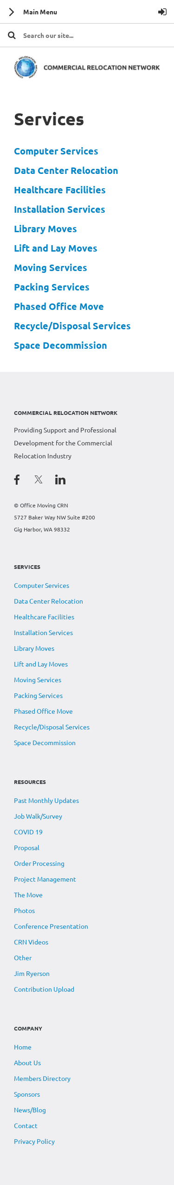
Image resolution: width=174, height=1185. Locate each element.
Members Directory (42, 1078)
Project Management (45, 879)
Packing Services (52, 287)
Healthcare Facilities (60, 190)
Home (23, 1047)
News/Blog (30, 1109)
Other (23, 957)
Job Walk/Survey (38, 816)
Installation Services (59, 209)
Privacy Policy (34, 1141)
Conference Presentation (51, 926)
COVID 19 (28, 831)
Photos (24, 910)
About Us (27, 1062)
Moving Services (50, 267)
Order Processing (39, 863)
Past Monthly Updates (46, 800)
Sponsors (27, 1094)
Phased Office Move (59, 306)
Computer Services (56, 151)
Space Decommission (60, 345)
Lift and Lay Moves (55, 248)
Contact (26, 1125)
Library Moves (45, 228)
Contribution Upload (44, 989)
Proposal (26, 847)
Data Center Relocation (66, 170)
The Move (28, 894)
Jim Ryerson (32, 973)
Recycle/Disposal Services (72, 326)
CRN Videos (31, 942)
